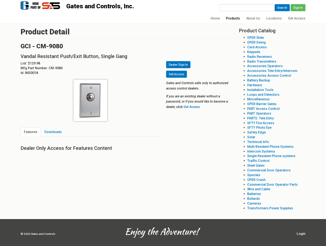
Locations (274, 18)
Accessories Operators (265, 66)
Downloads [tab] (53, 132)
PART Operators (259, 113)
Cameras (254, 203)
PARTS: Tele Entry (260, 118)
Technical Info (258, 142)
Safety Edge (256, 132)
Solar (251, 137)
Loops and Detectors (263, 95)
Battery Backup (258, 80)
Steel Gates (256, 165)
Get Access (296, 18)
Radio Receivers (259, 57)
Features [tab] (30, 132)
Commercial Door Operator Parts (272, 185)
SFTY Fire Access (260, 123)
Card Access (257, 47)
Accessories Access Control (269, 76)
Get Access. (192, 107)
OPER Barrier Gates (262, 104)
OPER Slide (255, 38)
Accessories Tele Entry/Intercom (272, 71)
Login (301, 234)
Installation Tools (260, 90)
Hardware (254, 85)
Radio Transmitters (261, 61)
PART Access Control (263, 109)
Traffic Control (258, 161)
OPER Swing (256, 42)
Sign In (298, 7)
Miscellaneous (258, 99)
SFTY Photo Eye (259, 128)
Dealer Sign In (178, 64)
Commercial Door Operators (269, 170)
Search (282, 7)
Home (215, 18)
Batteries (254, 194)
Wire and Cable (258, 189)
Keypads (253, 52)
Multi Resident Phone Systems (270, 147)
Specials (253, 175)
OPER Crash (256, 180)
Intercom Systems (261, 151)
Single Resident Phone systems (271, 156)
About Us (253, 18)
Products (233, 18)
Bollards (253, 199)
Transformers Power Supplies (270, 208)
